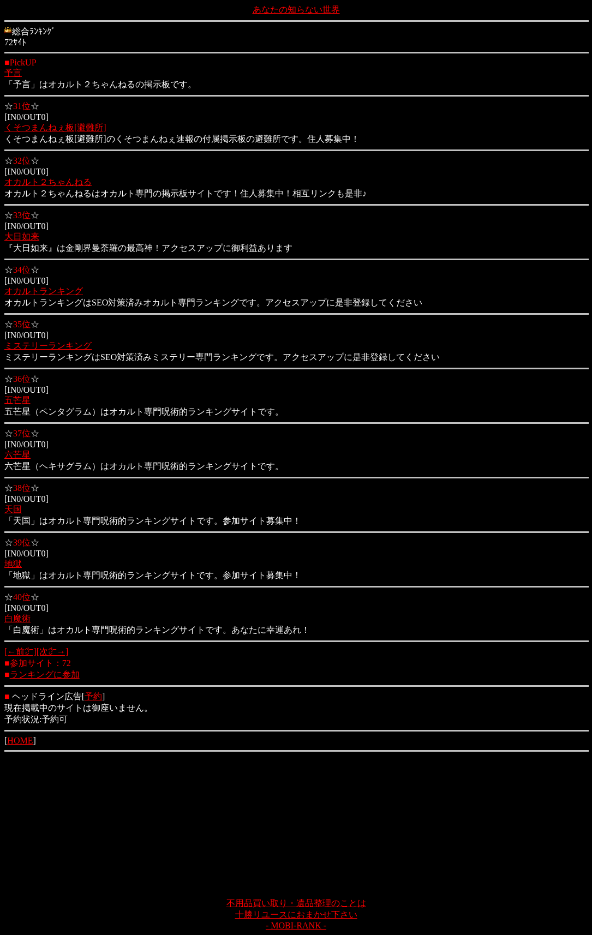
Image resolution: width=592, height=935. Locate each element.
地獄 (13, 563)
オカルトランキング (43, 291)
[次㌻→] (53, 651)
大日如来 (21, 236)
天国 (13, 509)
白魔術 (17, 618)
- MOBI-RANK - (296, 925)
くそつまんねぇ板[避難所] (55, 127)
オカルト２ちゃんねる (48, 182)
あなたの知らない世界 (296, 9)
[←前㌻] (20, 651)
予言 (13, 72)
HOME (20, 740)
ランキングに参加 (45, 674)
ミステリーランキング (48, 345)
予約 (93, 696)
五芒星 (17, 400)
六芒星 (17, 454)
